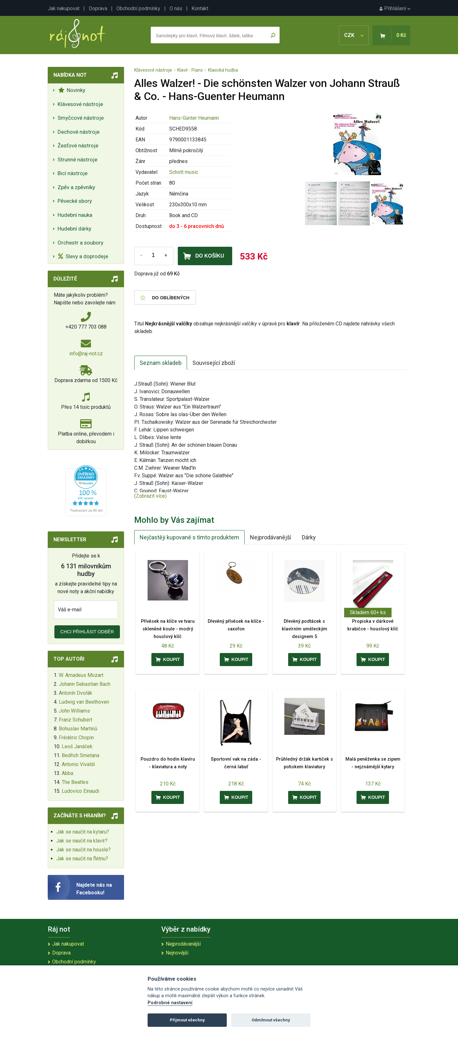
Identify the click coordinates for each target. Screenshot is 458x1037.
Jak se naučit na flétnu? (82, 859)
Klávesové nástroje (80, 104)
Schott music (183, 172)
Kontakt (199, 8)
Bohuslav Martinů (78, 729)
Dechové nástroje (79, 132)
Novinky (71, 90)
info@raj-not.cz (86, 354)
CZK (354, 35)
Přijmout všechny (187, 1020)
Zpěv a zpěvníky (76, 187)
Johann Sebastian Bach (84, 684)
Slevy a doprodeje (83, 256)
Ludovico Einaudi (80, 791)
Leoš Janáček (77, 746)
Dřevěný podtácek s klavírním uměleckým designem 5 (304, 629)
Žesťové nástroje (78, 145)
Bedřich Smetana (80, 755)
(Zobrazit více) (150, 496)
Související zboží (213, 362)
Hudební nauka (75, 215)
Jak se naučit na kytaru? (82, 832)
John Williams (74, 711)
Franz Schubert (75, 720)
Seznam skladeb (161, 362)
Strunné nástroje (77, 159)
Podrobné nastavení (170, 1002)
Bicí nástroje (72, 173)
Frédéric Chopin (76, 738)
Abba (67, 773)
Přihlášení (394, 8)
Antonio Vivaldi (78, 764)
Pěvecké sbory (75, 201)
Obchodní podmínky (138, 8)
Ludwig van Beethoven (84, 702)
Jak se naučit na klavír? (82, 841)
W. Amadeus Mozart (81, 675)
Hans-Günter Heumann (194, 118)
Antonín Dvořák (75, 693)
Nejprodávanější (270, 537)
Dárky (309, 537)
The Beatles (75, 782)
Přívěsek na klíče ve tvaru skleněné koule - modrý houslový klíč (168, 629)
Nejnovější (177, 953)
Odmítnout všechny (271, 1020)
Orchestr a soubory (80, 242)
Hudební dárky (74, 228)
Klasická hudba (223, 70)
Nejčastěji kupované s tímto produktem (189, 537)
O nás (176, 8)
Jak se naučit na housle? (83, 850)
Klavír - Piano (190, 70)
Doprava (98, 8)
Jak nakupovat (64, 8)
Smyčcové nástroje (81, 118)
